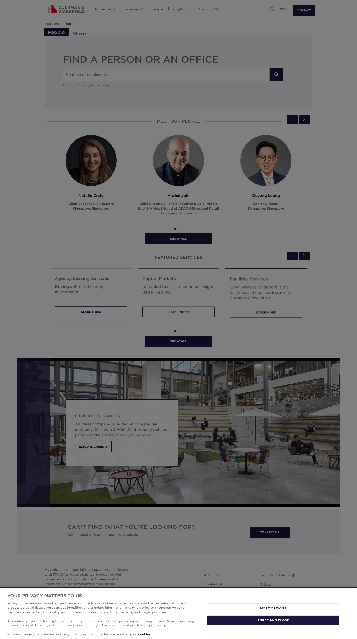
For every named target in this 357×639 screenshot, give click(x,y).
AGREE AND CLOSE (273, 620)
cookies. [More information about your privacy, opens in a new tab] (144, 634)
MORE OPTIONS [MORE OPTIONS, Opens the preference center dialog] (273, 608)
